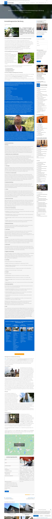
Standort (32, 32)
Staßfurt (8, 432)
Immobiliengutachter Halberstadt (41, 170)
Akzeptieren (35, 515)
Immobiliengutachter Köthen (41, 164)
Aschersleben (22, 421)
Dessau (32, 421)
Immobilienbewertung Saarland (41, 210)
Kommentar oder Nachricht (9, 476)
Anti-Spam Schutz (7, 488)
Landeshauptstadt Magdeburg (22, 360)
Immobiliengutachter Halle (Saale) (42, 151)
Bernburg (32, 33)
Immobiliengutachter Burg (41, 172)
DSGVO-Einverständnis (8, 482)
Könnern (25, 431)
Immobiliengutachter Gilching (12, 514)
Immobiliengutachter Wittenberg (41, 153)
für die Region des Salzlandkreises (17, 76)
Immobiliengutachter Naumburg (41, 168)
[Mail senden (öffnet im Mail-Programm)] (47, 0)
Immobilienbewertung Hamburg (41, 198)
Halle (24, 423)
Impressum (46, 517)
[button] (50, 509)
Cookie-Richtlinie (38, 517)
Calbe (19, 431)
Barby (17, 431)
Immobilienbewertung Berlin (41, 202)
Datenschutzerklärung (42, 517)
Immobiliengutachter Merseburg (41, 176)
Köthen (28, 421)
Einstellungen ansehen (48, 515)
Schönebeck (32, 431)
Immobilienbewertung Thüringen (41, 205)
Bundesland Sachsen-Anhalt (25, 30)
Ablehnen (41, 515)
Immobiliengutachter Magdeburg (41, 147)
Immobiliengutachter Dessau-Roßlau (42, 149)
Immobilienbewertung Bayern (41, 209)
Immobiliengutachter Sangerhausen (42, 174)
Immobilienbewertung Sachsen (41, 204)
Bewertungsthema (8, 473)
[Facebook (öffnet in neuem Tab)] (46, 0)
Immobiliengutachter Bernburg (28, 12)
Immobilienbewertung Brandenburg (42, 203)
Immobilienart (7, 470)
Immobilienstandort (8, 466)
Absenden (38, 61)
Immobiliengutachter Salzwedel (41, 162)
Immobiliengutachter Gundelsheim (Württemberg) (27, 514)
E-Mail (6, 463)
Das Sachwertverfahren (9, 68)
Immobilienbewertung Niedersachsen (42, 199)
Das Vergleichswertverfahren (10, 69)
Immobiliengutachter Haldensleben (42, 166)
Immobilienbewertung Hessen (41, 208)
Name (6, 460)
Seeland (6, 432)
